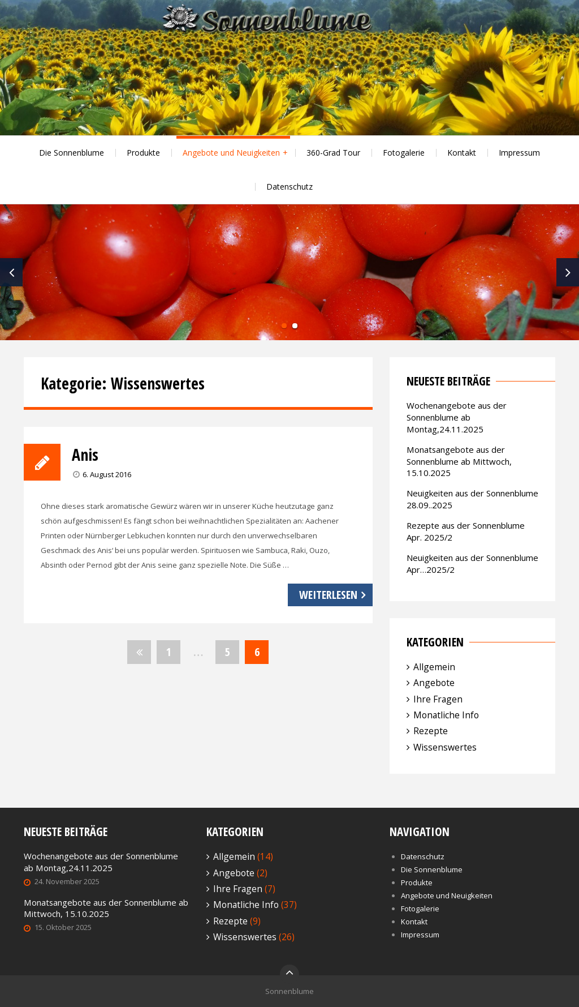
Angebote (434, 682)
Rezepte (430, 731)
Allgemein (434, 667)
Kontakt (461, 152)
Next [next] (567, 272)
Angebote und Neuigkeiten (231, 152)
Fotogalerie (404, 152)
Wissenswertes (445, 747)
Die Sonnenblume (71, 152)
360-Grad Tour (333, 152)
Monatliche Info (446, 715)
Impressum (519, 152)
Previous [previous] (11, 272)
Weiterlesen (328, 594)
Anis (85, 454)
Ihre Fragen (438, 699)
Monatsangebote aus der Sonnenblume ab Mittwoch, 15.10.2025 (459, 461)
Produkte (143, 152)
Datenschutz (289, 186)
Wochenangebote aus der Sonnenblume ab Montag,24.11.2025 (457, 417)
